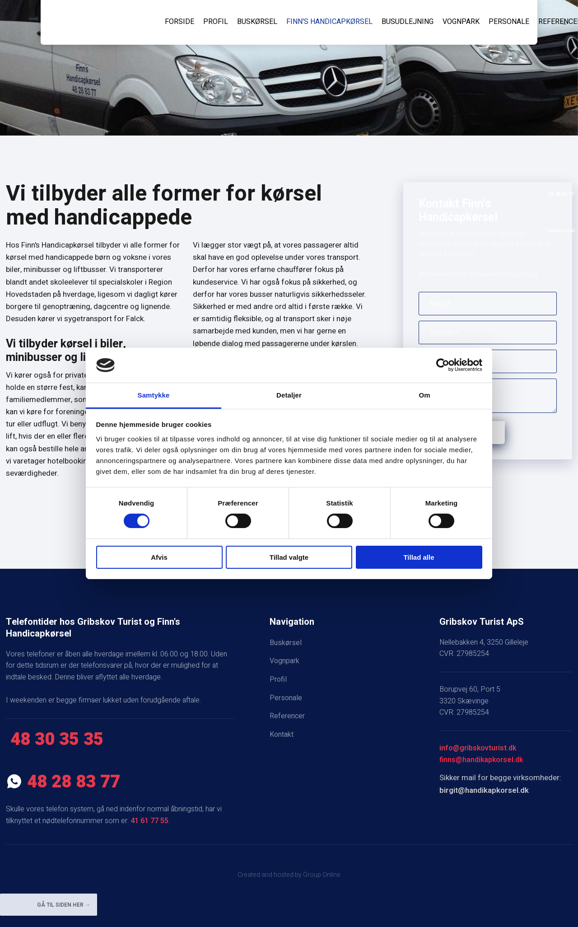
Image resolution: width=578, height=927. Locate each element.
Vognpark (461, 21)
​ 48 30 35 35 (54, 739)
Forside (179, 21)
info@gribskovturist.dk (477, 748)
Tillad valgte (289, 557)
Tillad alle (418, 557)
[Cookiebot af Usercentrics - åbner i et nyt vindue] (442, 365)
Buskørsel (257, 21)
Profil (215, 21)
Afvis (159, 557)
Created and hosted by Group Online (289, 875)
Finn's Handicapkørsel (329, 21)
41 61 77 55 (149, 820)
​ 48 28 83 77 (63, 782)
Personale (509, 21)
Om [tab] (424, 395)
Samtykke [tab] (154, 395)
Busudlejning (408, 21)
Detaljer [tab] (289, 395)
